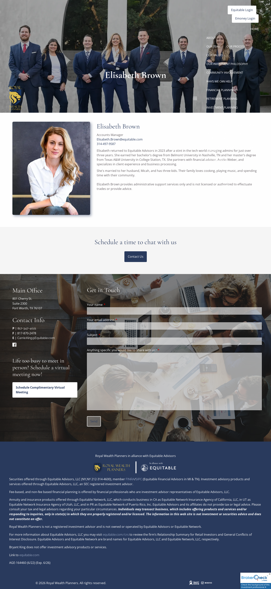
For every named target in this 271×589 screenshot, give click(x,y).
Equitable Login (242, 10)
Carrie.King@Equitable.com (36, 338)
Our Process (235, 46)
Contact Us (135, 256)
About (211, 38)
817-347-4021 (27, 328)
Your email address (116, 320)
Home (254, 29)
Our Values (214, 55)
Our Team (213, 46)
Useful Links (231, 186)
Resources (229, 177)
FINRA (130, 479)
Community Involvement (224, 72)
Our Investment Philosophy (227, 64)
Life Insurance (217, 160)
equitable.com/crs (116, 534)
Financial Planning (220, 90)
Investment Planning (222, 107)
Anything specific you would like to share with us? (122, 350)
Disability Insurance (221, 169)
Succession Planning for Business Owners (231, 149)
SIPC (139, 479)
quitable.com (30, 555)
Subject (107, 335)
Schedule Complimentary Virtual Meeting (40, 389)
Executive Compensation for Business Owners (227, 136)
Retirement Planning (221, 98)
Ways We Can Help (219, 81)
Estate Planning (218, 116)
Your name (110, 305)
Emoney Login (245, 18)
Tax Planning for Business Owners (232, 125)
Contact (252, 177)
